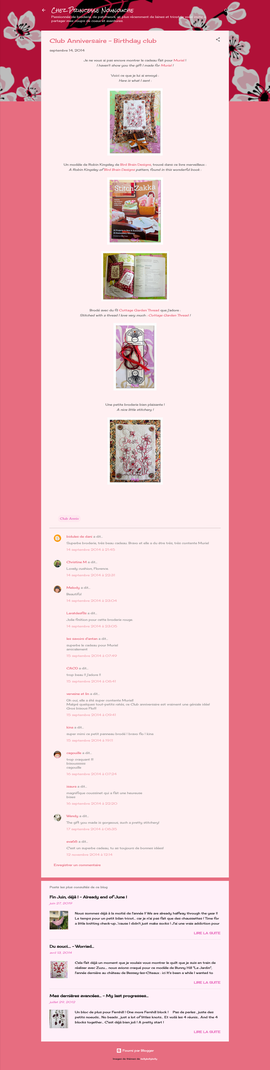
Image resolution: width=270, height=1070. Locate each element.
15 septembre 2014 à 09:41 (91, 715)
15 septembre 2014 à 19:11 (89, 740)
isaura (71, 786)
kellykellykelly (149, 1059)
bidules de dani (79, 536)
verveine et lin (77, 694)
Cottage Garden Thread (139, 310)
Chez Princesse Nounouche (92, 10)
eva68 (71, 841)
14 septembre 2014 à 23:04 (91, 601)
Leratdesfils (76, 613)
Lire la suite (207, 933)
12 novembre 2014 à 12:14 (89, 855)
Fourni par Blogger (135, 1050)
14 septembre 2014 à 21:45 (90, 550)
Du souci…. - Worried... (72, 946)
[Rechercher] (226, 11)
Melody (73, 588)
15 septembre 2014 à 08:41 (91, 681)
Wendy (72, 816)
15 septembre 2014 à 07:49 (91, 656)
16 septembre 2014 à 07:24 (91, 774)
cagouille (73, 753)
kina (69, 727)
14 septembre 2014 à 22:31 (90, 575)
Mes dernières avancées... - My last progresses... (99, 995)
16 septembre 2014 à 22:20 (91, 803)
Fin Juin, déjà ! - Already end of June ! (88, 897)
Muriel (179, 60)
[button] (217, 40)
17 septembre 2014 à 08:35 (91, 829)
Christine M (76, 562)
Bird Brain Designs (135, 165)
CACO (72, 668)
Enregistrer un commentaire (77, 865)
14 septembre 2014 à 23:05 (91, 626)
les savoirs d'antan (81, 639)
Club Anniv (69, 519)
